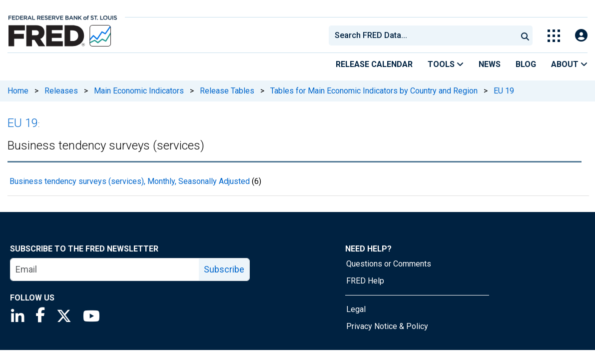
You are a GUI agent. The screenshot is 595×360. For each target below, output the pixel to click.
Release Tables (227, 91)
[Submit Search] (525, 36)
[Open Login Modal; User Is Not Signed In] (581, 36)
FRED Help (365, 281)
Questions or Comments (388, 263)
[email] (104, 269)
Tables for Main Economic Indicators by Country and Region (374, 91)
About (569, 64)
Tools (446, 64)
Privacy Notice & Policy (387, 326)
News (490, 64)
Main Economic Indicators (139, 91)
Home (17, 91)
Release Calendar (374, 64)
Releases (61, 91)
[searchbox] (425, 36)
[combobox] (422, 36)
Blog (526, 64)
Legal (356, 309)
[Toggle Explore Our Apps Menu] (554, 36)
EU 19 (504, 91)
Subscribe (224, 269)
